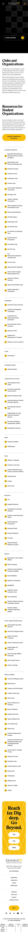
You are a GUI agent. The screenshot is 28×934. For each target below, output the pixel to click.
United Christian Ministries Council (12, 543)
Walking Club (11, 780)
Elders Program (12, 564)
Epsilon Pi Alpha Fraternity (12, 637)
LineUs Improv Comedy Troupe (14, 751)
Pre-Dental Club (12, 226)
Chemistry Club (12, 173)
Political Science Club (14, 766)
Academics (14, 877)
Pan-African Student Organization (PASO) (13, 422)
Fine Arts (14, 894)
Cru (8, 499)
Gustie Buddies (12, 575)
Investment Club (12, 178)
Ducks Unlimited (12, 709)
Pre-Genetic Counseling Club (14, 232)
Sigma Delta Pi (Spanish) (15, 267)
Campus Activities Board (15, 688)
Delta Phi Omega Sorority (15, 631)
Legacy (9, 481)
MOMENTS (10, 585)
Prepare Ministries (13, 533)
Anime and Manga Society (15, 678)
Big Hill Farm (11, 683)
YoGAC (9, 790)
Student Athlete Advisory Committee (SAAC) (15, 602)
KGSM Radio (11, 446)
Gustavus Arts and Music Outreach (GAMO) (14, 570)
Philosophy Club (12, 221)
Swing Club (10, 771)
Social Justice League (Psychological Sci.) (14, 272)
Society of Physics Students (13, 279)
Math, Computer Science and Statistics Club (14, 206)
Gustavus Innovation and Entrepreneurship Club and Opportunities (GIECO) (15, 742)
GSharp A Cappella (13, 460)
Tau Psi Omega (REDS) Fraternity (14, 654)
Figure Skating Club (13, 719)
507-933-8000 (14, 871)
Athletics (14, 892)
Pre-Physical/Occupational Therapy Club (14, 255)
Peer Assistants (12, 596)
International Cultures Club (14, 407)
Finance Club (11, 183)
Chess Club (10, 698)
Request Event (14, 900)
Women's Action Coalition (15, 342)
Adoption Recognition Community (14, 310)
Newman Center (12, 528)
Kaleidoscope (11, 476)
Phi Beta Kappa (12, 217)
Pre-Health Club (12, 244)
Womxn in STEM (12, 785)
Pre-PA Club (11, 249)
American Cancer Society (15, 304)
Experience (14, 885)
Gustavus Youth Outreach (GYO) (15, 516)
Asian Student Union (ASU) (13, 383)
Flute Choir (10, 486)
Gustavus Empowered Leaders (14, 734)
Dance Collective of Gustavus (13, 703)
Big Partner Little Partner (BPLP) (15, 559)
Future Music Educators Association (14, 189)
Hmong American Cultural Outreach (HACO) (15, 401)
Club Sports (11, 355)
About (14, 883)
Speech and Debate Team (15, 284)
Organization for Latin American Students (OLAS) (14, 415)
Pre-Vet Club (11, 262)
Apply (14, 847)
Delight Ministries (12, 504)
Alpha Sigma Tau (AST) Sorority (14, 625)
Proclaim (10, 538)
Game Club (10, 728)
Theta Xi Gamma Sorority (15, 642)
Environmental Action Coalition (14, 325)
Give (14, 908)
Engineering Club (12, 714)
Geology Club (11, 194)
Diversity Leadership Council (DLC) (13, 390)
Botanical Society (12, 168)
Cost (14, 841)
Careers (14, 897)
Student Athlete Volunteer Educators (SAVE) (13, 609)
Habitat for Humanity (13, 580)
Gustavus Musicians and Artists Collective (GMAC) (15, 470)
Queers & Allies (12, 330)
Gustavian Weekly (12, 441)
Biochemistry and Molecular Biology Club (14, 163)
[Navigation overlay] (3, 3)
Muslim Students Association (12, 522)
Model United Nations (14, 212)
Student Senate (12, 369)
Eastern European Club (14, 395)
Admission (14, 880)
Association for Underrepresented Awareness (13, 317)
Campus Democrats (13, 693)
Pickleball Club (12, 761)
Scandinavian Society (13, 428)
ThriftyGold (11, 775)
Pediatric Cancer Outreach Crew (12, 591)
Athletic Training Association (12, 200)
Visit (14, 834)
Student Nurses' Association (12, 238)
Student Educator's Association (13, 290)
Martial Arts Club (12, 756)
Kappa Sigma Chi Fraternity (12, 648)
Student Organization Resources (14, 137)
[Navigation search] (25, 4)
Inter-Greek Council (13, 660)
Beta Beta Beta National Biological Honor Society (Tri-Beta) (15, 155)
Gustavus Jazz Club (13, 465)
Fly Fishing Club (12, 723)
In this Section (10, 38)
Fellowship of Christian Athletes (14, 510)
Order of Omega (12, 665)
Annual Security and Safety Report (3, 928)
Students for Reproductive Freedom (14, 336)
